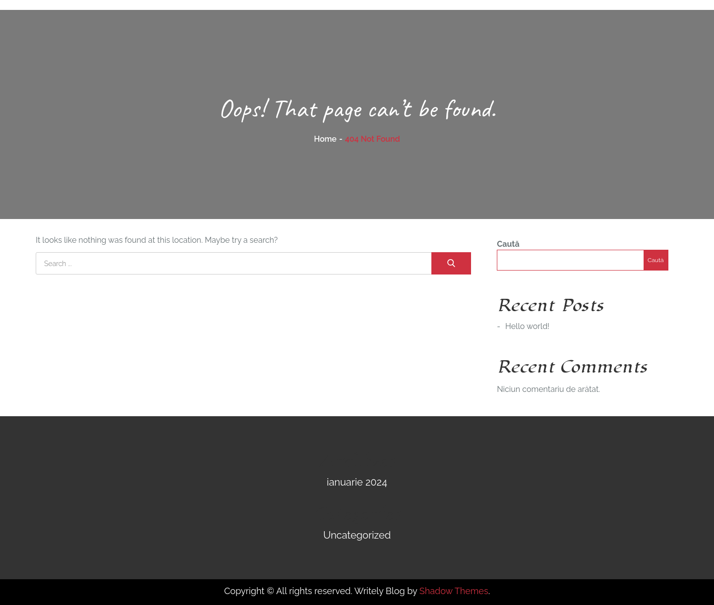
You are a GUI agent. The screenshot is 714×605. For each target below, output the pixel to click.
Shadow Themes (453, 591)
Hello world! (527, 326)
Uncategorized (357, 535)
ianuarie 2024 (357, 482)
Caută (508, 244)
